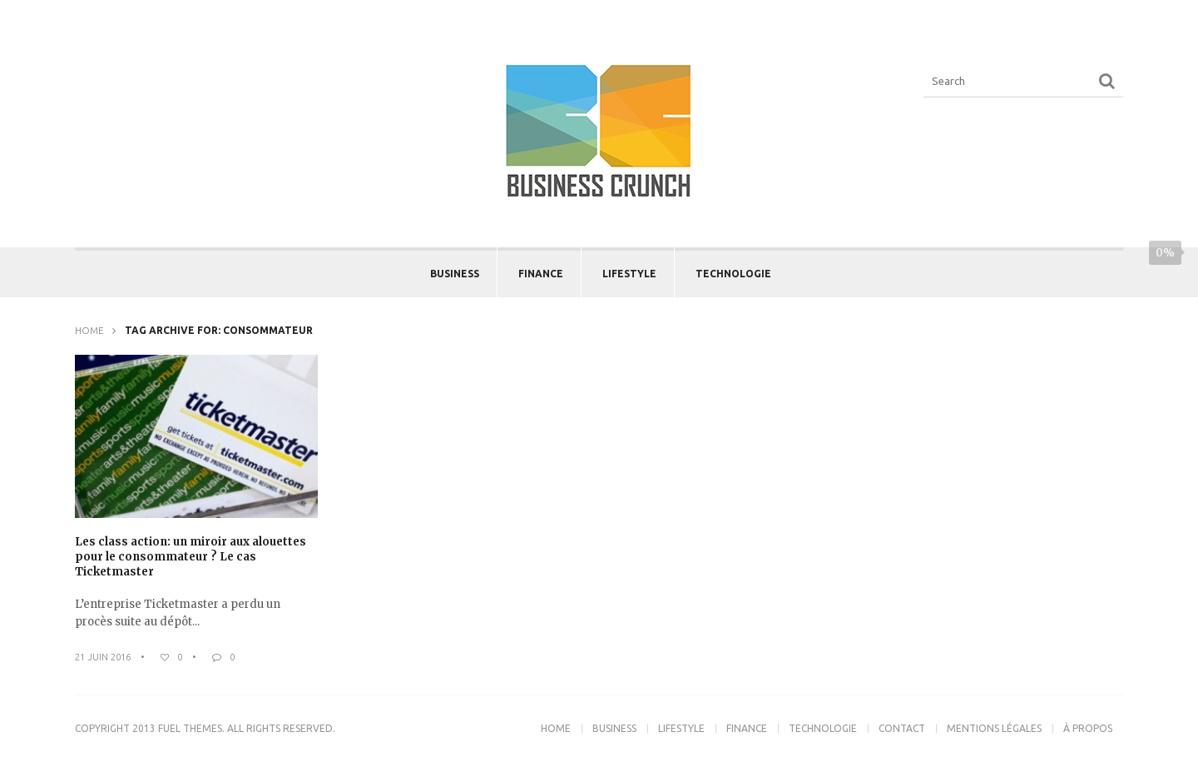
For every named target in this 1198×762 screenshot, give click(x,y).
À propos (1087, 728)
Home (89, 330)
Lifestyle (629, 273)
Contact (902, 728)
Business (454, 273)
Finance (540, 273)
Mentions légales (994, 728)
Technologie (733, 273)
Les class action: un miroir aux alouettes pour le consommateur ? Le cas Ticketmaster (190, 557)
